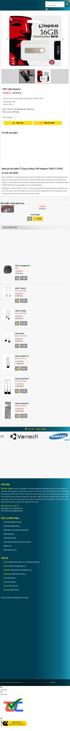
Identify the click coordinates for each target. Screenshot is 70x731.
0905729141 (15, 590)
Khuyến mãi (7, 546)
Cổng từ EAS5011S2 (22, 356)
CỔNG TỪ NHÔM (20, 311)
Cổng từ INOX (19, 333)
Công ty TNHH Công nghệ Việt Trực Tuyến (14, 598)
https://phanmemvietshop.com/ (21, 570)
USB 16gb (15, 112)
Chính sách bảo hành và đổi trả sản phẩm (17, 542)
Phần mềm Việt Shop (19, 574)
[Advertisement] (35, 151)
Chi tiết (38, 219)
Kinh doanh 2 (11, 582)
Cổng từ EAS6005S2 (22, 403)
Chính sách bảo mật (10, 550)
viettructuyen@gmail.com (17, 566)
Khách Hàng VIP (9, 534)
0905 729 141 (13, 586)
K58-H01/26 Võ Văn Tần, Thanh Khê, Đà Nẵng (24, 562)
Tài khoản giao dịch (10, 538)
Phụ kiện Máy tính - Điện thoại (24, 109)
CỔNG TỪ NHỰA (20, 288)
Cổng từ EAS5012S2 (22, 379)
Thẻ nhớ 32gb (35, 215)
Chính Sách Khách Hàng (11, 526)
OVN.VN (52, 682)
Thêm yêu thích (47, 123)
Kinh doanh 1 (11, 578)
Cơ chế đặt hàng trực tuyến (12, 522)
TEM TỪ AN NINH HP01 (22, 266)
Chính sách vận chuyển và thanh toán (16, 530)
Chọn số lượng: (7, 117)
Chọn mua (17, 123)
